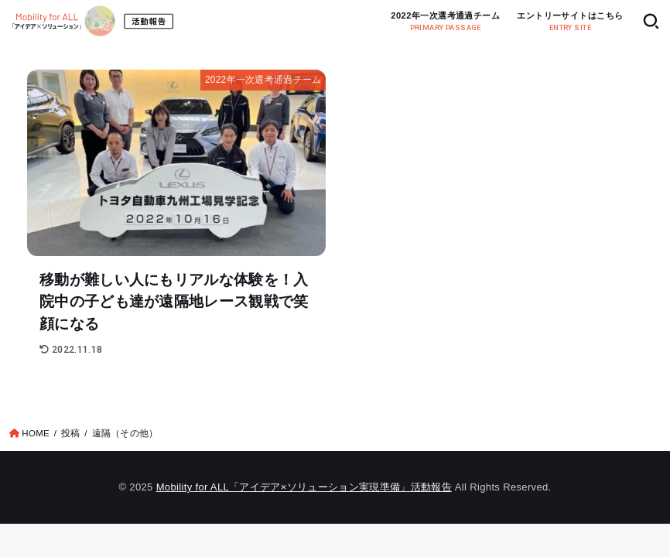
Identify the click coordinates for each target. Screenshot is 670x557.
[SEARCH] (651, 21)
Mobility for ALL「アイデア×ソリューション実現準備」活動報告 (304, 487)
